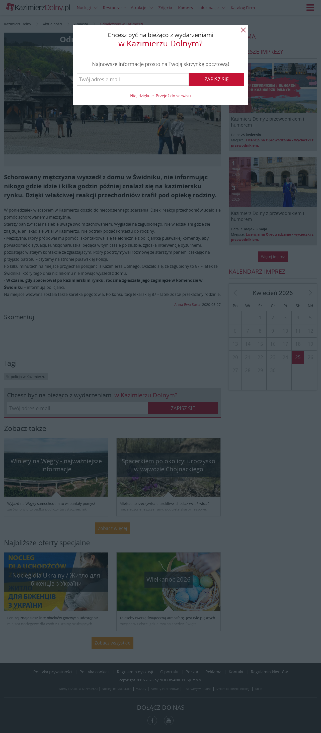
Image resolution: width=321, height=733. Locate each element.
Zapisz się (216, 79)
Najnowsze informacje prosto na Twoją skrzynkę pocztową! (160, 64)
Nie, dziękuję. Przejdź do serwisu (160, 96)
